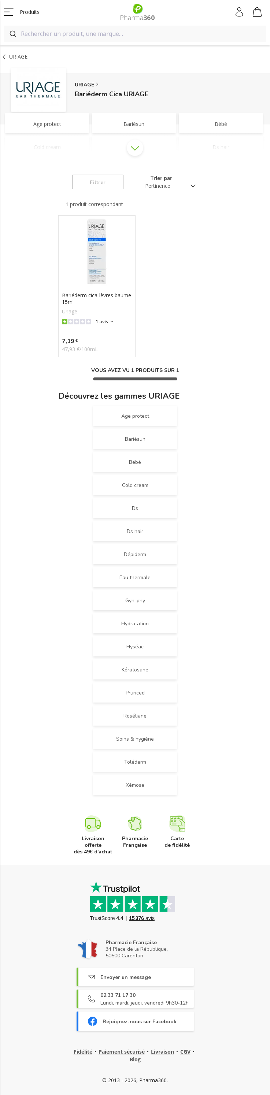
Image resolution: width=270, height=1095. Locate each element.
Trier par (161, 178)
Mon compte (239, 12)
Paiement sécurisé (122, 1051)
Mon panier (257, 13)
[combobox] (135, 34)
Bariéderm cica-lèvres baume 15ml (96, 298)
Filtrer (98, 182)
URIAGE (84, 84)
